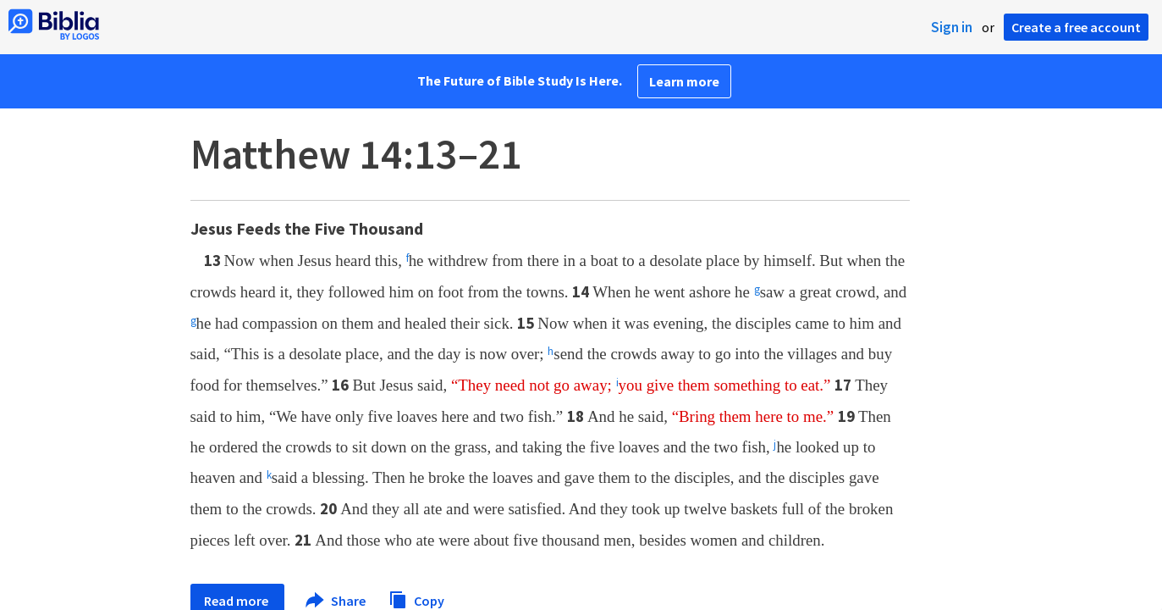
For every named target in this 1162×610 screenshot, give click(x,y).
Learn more (684, 81)
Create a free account (1076, 27)
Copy (416, 598)
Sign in (951, 27)
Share (336, 600)
